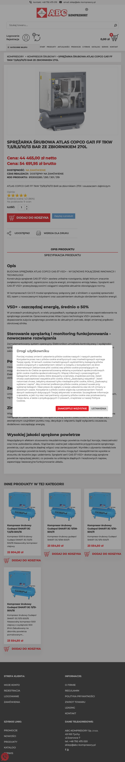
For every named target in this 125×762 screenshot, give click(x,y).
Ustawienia (98, 408)
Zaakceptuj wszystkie (72, 408)
